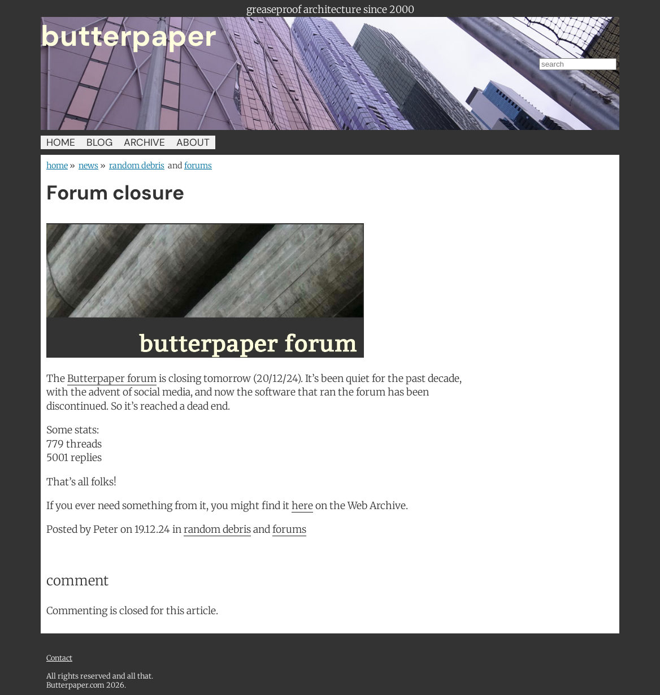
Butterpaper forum (112, 378)
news (88, 165)
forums (198, 165)
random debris (136, 165)
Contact (59, 657)
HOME (60, 142)
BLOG (99, 142)
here (302, 505)
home (57, 165)
